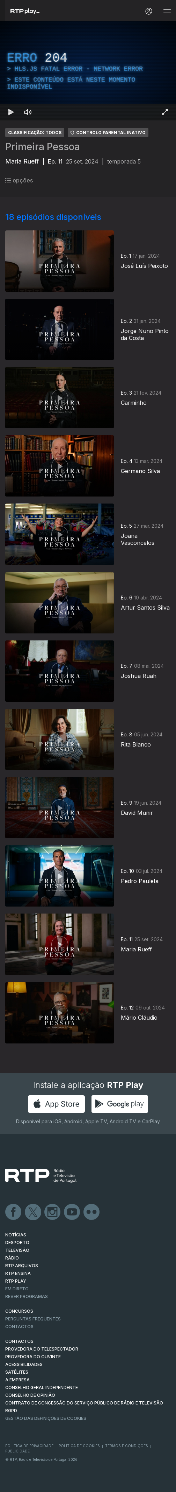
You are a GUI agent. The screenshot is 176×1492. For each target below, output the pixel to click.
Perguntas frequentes (33, 1318)
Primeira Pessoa (42, 147)
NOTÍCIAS (15, 1234)
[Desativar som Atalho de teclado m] (28, 112)
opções (19, 180)
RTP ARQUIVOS (21, 1265)
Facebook (13, 1212)
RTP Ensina (18, 1273)
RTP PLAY (15, 1281)
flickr (91, 1212)
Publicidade (17, 1451)
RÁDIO (12, 1258)
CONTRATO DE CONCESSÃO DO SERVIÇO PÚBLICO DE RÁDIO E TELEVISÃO (84, 1403)
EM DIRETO (17, 1288)
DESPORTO (17, 1242)
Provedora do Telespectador (41, 1349)
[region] (88, 70)
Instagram (52, 1212)
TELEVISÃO (17, 1250)
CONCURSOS (19, 1311)
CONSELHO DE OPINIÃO (30, 1395)
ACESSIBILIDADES (24, 1364)
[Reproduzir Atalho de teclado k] (11, 112)
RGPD (11, 1410)
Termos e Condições (126, 1446)
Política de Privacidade (29, 1446)
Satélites (16, 1372)
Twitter (33, 1212)
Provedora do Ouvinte (33, 1356)
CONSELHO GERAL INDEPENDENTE (41, 1387)
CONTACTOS (19, 1341)
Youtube (72, 1212)
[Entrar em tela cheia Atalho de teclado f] (164, 112)
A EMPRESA (17, 1379)
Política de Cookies (79, 1446)
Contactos (19, 1326)
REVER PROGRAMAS (26, 1296)
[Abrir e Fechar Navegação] (167, 11)
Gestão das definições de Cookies (45, 1418)
